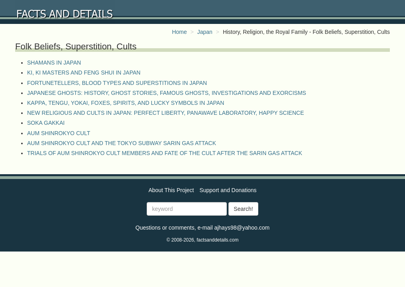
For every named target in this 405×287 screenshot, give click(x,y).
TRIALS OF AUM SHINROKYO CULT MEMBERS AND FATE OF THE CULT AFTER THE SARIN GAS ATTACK (164, 153)
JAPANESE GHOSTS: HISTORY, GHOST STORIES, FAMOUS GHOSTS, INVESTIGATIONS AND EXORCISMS (166, 93)
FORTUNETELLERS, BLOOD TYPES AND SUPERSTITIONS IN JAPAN (117, 83)
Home (179, 32)
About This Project (171, 190)
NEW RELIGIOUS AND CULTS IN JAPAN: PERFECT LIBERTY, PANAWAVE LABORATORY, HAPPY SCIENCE (165, 113)
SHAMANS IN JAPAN (54, 62)
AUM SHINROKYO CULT (58, 133)
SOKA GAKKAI (46, 123)
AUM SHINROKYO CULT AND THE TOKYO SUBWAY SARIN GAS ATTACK (121, 143)
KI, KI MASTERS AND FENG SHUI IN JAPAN (83, 72)
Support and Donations (227, 190)
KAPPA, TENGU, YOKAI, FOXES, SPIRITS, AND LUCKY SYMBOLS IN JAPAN (125, 103)
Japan (204, 32)
